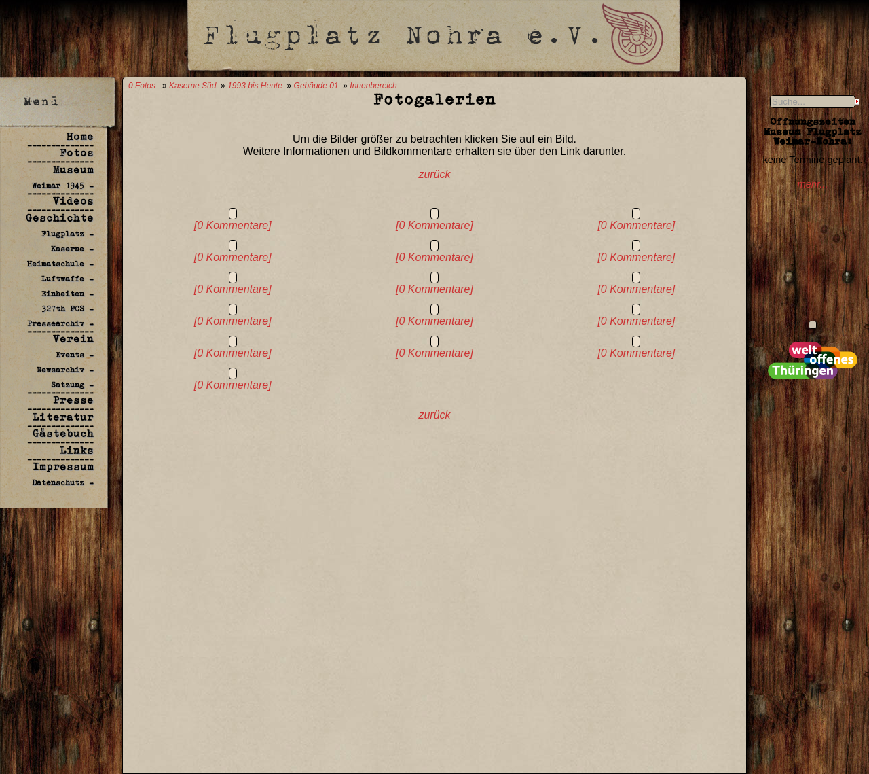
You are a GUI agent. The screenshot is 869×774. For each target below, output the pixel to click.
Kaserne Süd (192, 85)
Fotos (77, 152)
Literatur (63, 417)
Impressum (63, 466)
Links (77, 450)
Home (80, 136)
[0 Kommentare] (233, 225)
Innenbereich (373, 85)
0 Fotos (141, 85)
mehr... (812, 184)
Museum (73, 169)
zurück (434, 174)
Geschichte (60, 218)
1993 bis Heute (254, 85)
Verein (73, 339)
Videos (73, 201)
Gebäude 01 (316, 85)
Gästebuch (63, 433)
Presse (73, 400)
